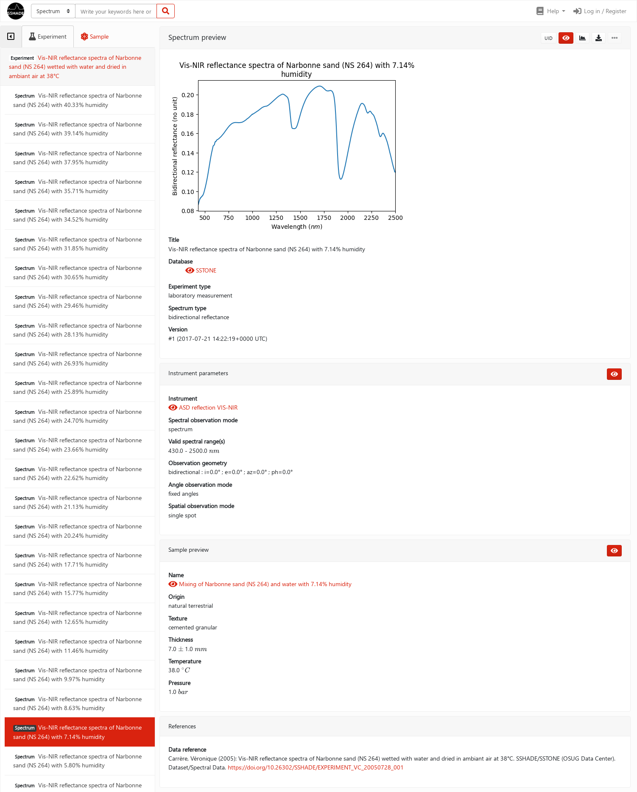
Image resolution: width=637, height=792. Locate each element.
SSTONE (200, 270)
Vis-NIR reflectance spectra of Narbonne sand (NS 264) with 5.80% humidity (77, 760)
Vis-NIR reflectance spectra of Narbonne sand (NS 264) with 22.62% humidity (77, 473)
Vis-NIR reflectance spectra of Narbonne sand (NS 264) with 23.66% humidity (77, 444)
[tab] (11, 36)
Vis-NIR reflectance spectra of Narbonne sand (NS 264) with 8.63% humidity (77, 703)
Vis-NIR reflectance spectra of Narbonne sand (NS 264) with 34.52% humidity (77, 214)
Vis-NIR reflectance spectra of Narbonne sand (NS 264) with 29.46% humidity (77, 300)
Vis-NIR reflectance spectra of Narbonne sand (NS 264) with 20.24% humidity (77, 530)
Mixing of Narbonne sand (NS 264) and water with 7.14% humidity (260, 584)
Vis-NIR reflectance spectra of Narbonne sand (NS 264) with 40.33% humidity (77, 99)
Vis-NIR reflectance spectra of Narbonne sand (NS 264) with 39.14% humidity (77, 128)
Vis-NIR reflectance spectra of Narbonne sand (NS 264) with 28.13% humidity (77, 329)
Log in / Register (599, 11)
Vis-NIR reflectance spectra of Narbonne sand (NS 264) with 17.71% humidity (77, 559)
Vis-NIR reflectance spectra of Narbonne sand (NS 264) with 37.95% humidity (77, 157)
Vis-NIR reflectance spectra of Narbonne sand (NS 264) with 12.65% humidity (77, 617)
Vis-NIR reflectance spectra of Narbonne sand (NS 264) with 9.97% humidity (77, 674)
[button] (550, 11)
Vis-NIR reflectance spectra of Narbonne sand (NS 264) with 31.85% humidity (77, 243)
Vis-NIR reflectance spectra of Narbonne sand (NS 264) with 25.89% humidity (77, 387)
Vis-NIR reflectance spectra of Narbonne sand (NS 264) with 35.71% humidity (77, 185)
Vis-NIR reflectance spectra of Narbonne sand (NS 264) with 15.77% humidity (77, 588)
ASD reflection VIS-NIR (202, 407)
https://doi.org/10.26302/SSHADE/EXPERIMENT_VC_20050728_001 (316, 767)
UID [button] (549, 38)
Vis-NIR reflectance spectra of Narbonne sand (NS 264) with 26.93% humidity (77, 358)
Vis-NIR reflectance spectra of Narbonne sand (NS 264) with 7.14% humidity (77, 731)
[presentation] (214, 451)
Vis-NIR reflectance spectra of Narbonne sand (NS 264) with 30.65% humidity (77, 272)
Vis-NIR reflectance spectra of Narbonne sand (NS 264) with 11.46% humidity (77, 645)
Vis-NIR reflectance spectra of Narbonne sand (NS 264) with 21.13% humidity (77, 502)
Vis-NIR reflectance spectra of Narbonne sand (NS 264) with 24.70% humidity (77, 415)
